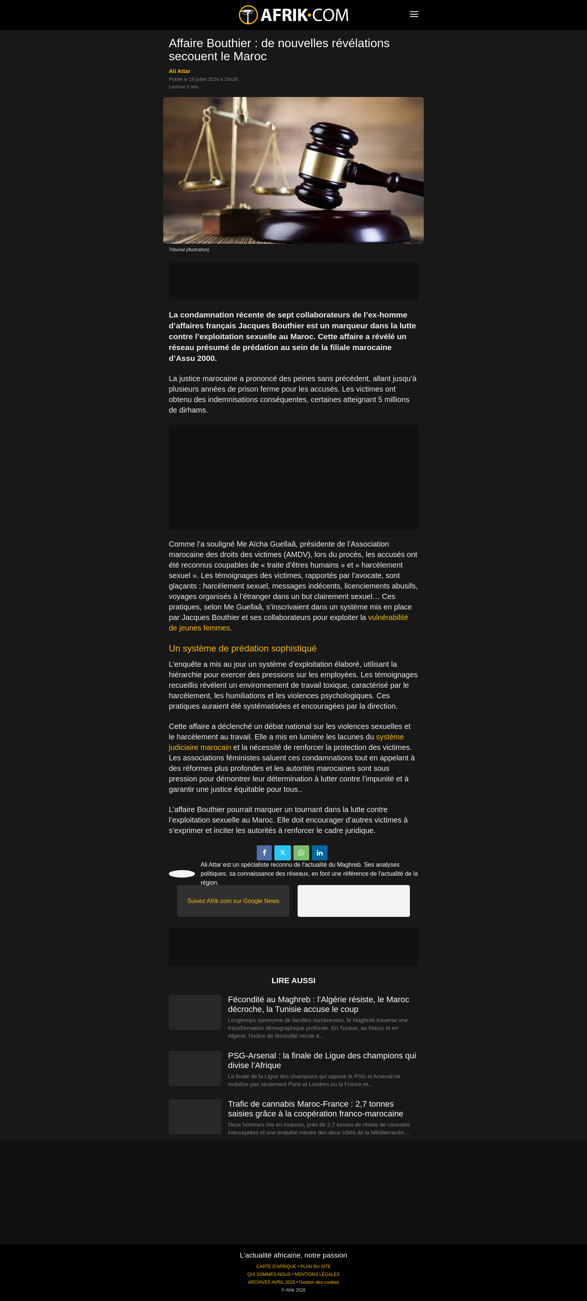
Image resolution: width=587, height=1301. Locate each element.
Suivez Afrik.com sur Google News (233, 901)
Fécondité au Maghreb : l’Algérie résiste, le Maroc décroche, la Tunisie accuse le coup (318, 1004)
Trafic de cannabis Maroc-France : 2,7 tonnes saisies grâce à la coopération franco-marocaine (315, 1108)
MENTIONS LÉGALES (317, 1274)
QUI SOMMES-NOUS (269, 1274)
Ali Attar (180, 71)
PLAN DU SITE (315, 1266)
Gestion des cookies (319, 1282)
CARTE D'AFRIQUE (276, 1266)
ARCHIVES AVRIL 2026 (271, 1282)
